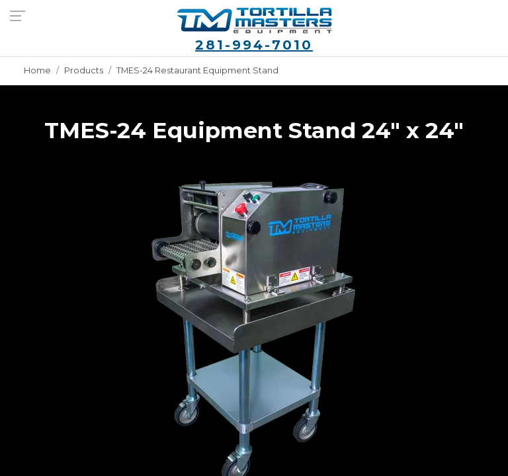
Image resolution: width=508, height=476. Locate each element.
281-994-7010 (254, 45)
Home (37, 70)
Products (83, 70)
